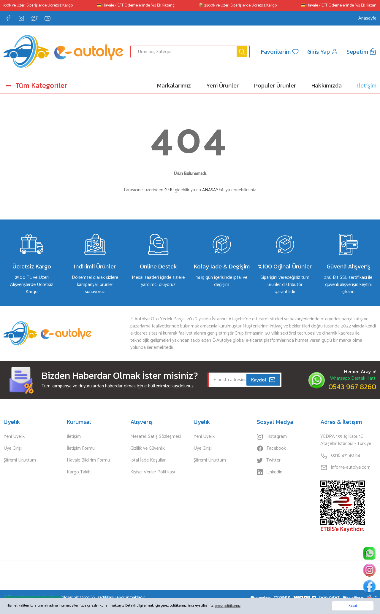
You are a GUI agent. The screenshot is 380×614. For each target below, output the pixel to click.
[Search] (190, 51)
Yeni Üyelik (14, 436)
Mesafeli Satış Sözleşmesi (155, 436)
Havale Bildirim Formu (88, 460)
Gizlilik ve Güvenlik (147, 448)
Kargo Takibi (79, 472)
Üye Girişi (13, 448)
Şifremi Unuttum (20, 460)
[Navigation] (47, 85)
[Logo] (63, 51)
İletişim (74, 436)
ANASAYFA (213, 190)
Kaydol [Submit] (263, 379)
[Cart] (361, 51)
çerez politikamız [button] (227, 606)
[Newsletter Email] (244, 380)
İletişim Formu (81, 448)
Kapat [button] (353, 606)
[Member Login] (322, 51)
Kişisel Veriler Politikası (152, 472)
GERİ (169, 190)
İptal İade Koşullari (148, 460)
